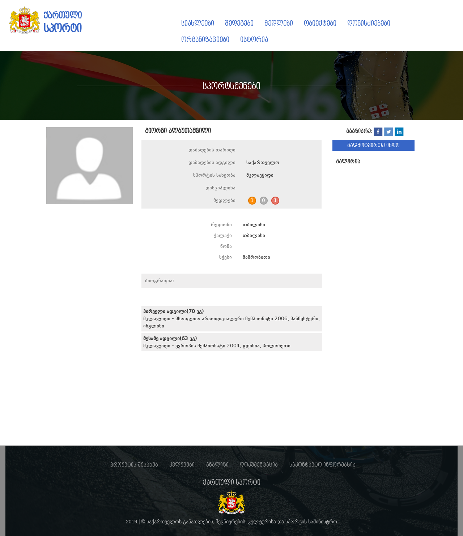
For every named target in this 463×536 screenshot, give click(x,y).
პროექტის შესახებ (134, 465)
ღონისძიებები (368, 23)
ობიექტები (320, 23)
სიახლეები (197, 23)
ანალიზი (217, 465)
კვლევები (182, 465)
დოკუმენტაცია (259, 465)
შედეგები (239, 23)
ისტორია (254, 39)
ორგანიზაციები (205, 39)
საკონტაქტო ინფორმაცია (322, 465)
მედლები (278, 23)
